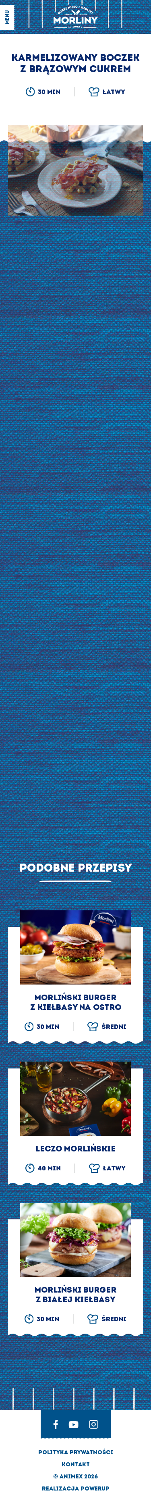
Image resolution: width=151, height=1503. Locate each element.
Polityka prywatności (75, 1452)
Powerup (95, 1488)
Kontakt (76, 1464)
